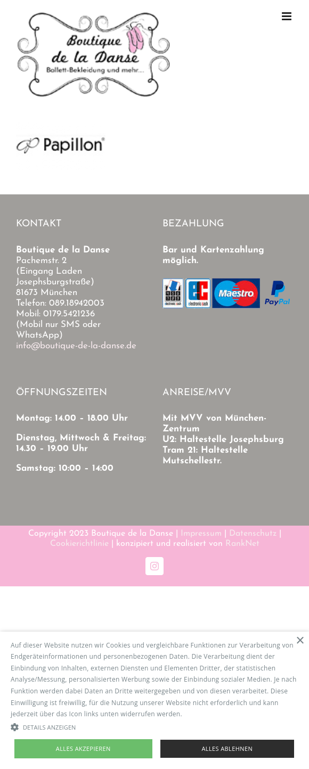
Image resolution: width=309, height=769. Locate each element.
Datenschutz (253, 533)
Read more (201, 713)
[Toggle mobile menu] (287, 16)
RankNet (242, 543)
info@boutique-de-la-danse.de (76, 345)
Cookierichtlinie (79, 543)
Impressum (201, 533)
